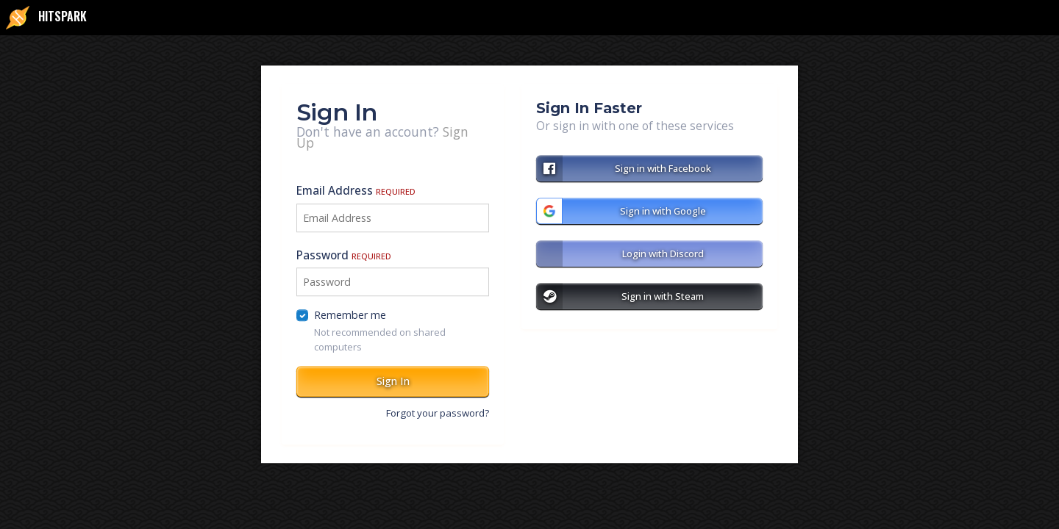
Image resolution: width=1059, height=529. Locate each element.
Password (343, 255)
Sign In (393, 381)
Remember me (350, 316)
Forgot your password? (437, 413)
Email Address (356, 191)
